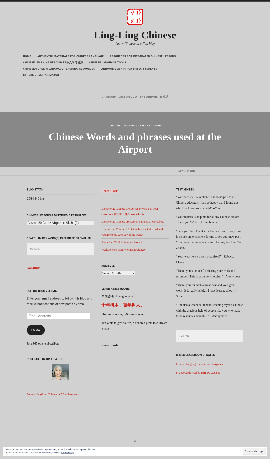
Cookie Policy (67, 452)
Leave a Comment (152, 126)
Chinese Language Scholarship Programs (201, 372)
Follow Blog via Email (43, 299)
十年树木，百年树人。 (122, 319)
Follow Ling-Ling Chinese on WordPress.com (55, 402)
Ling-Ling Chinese (135, 35)
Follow (35, 338)
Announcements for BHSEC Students (129, 68)
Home (27, 56)
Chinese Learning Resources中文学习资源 (53, 62)
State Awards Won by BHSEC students (200, 381)
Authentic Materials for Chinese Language (70, 56)
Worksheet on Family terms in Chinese (125, 263)
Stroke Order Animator (41, 74)
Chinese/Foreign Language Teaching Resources (59, 68)
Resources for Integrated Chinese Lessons (143, 56)
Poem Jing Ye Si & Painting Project (123, 256)
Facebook (34, 276)
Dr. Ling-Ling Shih (120, 126)
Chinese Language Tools (107, 62)
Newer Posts (186, 175)
